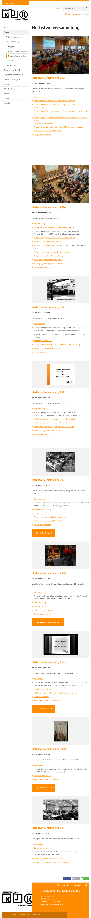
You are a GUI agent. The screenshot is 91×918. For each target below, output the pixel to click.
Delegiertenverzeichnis (42, 134)
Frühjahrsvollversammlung (18, 51)
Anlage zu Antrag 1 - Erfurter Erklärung (48, 256)
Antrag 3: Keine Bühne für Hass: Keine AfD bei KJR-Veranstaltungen (59, 127)
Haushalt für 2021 (41, 606)
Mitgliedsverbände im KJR (13, 75)
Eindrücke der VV (43, 533)
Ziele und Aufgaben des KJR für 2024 (48, 348)
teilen (68, 879)
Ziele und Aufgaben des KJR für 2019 (47, 780)
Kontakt (7, 103)
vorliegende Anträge (41, 697)
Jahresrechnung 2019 (42, 602)
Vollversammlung (16, 42)
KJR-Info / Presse (15, 89)
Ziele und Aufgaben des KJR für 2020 (47, 701)
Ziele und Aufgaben (13, 37)
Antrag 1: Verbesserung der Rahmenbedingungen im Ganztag (57, 344)
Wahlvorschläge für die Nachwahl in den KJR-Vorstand (54, 238)
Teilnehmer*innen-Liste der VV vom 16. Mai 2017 (52, 862)
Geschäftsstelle (11, 65)
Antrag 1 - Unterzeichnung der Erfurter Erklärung (52, 252)
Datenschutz (24, 915)
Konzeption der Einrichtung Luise (46, 245)
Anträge (37, 513)
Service (15, 84)
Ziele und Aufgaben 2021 (43, 610)
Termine (7, 98)
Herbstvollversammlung (17, 56)
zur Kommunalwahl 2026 (43, 123)
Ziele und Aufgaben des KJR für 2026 (48, 131)
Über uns (15, 32)
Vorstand (9, 60)
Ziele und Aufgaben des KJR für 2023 (48, 430)
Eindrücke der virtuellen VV (47, 622)
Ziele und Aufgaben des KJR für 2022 (48, 521)
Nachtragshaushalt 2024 (43, 341)
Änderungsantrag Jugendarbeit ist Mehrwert (50, 517)
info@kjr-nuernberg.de (54, 904)
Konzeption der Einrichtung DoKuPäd (48, 241)
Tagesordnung (39, 97)
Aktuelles (7, 93)
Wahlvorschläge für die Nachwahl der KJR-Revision (53, 423)
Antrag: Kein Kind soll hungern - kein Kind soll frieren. (54, 427)
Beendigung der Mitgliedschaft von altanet (50, 263)
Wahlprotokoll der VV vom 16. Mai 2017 (48, 859)
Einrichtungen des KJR (15, 70)
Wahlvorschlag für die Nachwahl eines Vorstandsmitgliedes (55, 693)
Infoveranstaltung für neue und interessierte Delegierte (54, 101)
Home (6, 27)
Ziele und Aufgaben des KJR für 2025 (48, 260)
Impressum (36, 915)
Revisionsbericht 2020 (42, 509)
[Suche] (86, 8)
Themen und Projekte (15, 79)
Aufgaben (11, 46)
